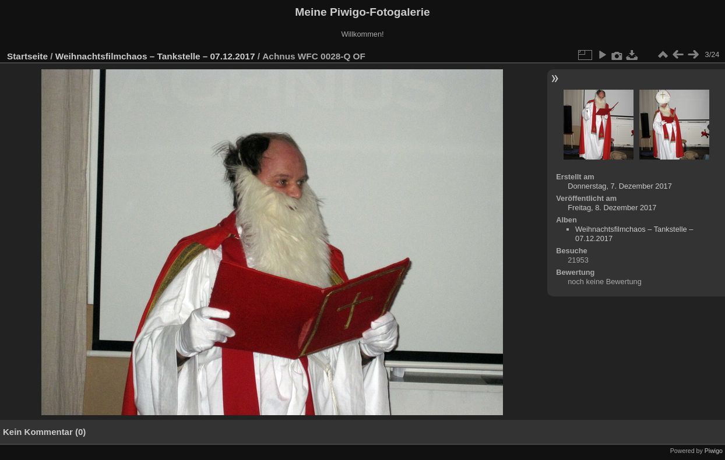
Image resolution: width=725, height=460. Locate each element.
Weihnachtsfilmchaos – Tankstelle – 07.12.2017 (155, 56)
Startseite (27, 56)
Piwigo (714, 450)
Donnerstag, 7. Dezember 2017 (620, 186)
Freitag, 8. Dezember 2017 (612, 207)
